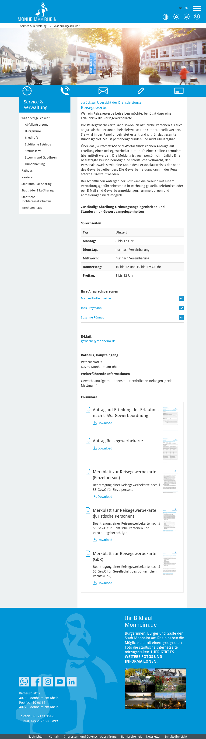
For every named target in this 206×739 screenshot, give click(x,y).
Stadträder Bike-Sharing (37, 190)
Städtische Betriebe (38, 144)
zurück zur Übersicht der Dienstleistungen (112, 102)
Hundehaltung (35, 164)
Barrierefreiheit (131, 736)
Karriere (26, 177)
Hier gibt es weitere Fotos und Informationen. (149, 657)
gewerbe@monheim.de (98, 341)
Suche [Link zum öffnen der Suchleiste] (198, 17)
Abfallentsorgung (37, 124)
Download (105, 423)
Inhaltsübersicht (176, 736)
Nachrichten (36, 736)
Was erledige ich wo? (67, 26)
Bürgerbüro (33, 131)
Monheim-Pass (31, 207)
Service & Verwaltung (33, 26)
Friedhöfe (31, 137)
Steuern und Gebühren (41, 157)
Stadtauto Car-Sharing (36, 184)
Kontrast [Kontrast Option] (167, 17)
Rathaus (27, 170)
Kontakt (54, 736)
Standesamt (33, 151)
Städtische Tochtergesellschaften (36, 199)
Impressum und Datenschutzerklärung (90, 736)
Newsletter (153, 736)
